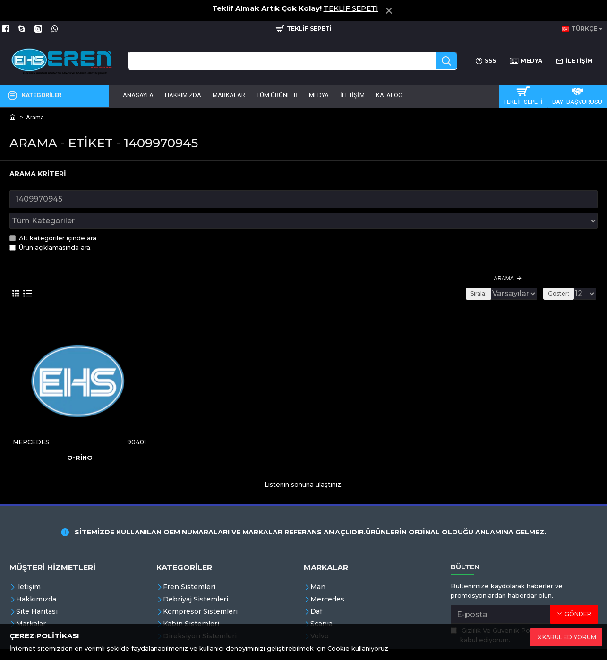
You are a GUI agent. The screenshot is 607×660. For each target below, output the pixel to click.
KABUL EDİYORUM (569, 637)
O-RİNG (79, 436)
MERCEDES (31, 420)
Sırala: (462, 272)
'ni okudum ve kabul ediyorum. (523, 614)
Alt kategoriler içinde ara (52, 217)
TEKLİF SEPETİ (351, 8)
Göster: (561, 272)
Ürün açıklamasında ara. (50, 226)
